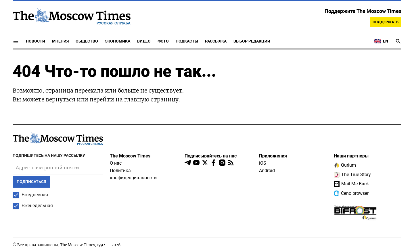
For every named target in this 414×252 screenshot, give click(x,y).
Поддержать (385, 22)
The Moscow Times (130, 156)
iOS (262, 163)
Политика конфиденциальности (133, 174)
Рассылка (216, 41)
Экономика (117, 41)
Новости (35, 41)
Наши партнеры (351, 156)
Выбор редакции (251, 41)
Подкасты (187, 41)
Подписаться (31, 181)
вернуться (60, 99)
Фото (163, 41)
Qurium (345, 165)
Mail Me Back (351, 184)
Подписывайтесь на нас (211, 156)
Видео (144, 41)
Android (267, 170)
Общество (87, 41)
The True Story (352, 175)
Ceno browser (351, 193)
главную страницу (151, 99)
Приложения (273, 156)
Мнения (60, 41)
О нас (116, 163)
